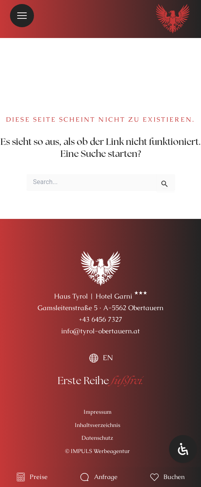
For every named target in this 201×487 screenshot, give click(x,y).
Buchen (174, 477)
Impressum (97, 411)
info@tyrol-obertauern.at (100, 331)
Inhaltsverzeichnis (97, 425)
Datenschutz (97, 437)
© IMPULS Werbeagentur (97, 451)
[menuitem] (101, 358)
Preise (39, 477)
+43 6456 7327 (100, 319)
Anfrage (105, 477)
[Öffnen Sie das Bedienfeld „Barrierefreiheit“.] (183, 449)
